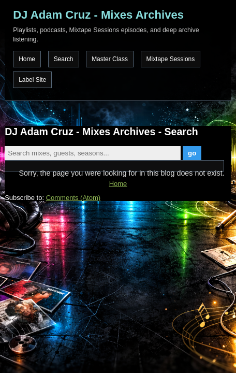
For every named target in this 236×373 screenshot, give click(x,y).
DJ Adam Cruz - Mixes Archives (98, 14)
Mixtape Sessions (170, 59)
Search (63, 59)
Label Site (32, 79)
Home (27, 59)
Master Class (110, 59)
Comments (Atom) (73, 198)
